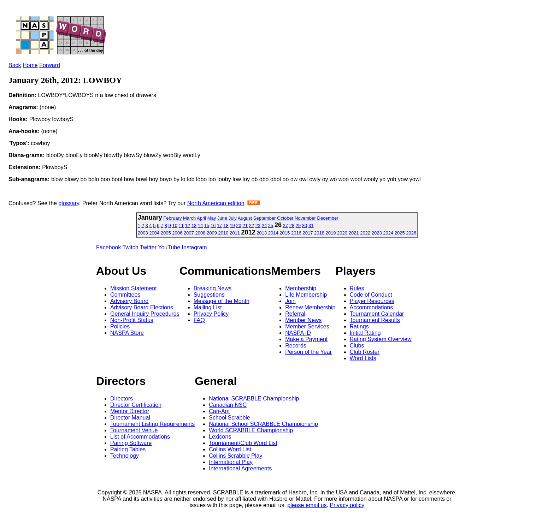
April (201, 218)
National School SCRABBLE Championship (263, 424)
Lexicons (220, 437)
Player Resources (372, 301)
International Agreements (240, 468)
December (327, 218)
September (264, 218)
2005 (166, 233)
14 (200, 225)
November (305, 218)
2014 (273, 233)
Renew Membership (310, 307)
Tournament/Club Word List (243, 443)
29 (298, 225)
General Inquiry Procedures (144, 314)
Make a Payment (306, 339)
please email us (306, 505)
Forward (49, 65)
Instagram (194, 247)
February (172, 218)
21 (244, 225)
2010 (223, 233)
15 (206, 225)
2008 (200, 233)
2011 (235, 233)
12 (187, 225)
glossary (68, 203)
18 (225, 225)
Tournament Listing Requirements (152, 424)
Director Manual (130, 418)
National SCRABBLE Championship (254, 399)
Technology (124, 456)
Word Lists (363, 358)
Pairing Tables (128, 449)
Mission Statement (133, 288)
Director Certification (135, 405)
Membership (300, 288)
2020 (342, 233)
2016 (296, 233)
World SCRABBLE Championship (251, 430)
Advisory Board (129, 301)
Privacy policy (347, 505)
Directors (121, 399)
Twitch (130, 247)
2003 (143, 233)
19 (232, 225)
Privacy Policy (211, 314)
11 (181, 225)
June (222, 218)
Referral (295, 314)
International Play (231, 462)
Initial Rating (365, 333)
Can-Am (219, 411)
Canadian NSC (228, 405)
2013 (262, 233)
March (189, 218)
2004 (154, 233)
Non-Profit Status (131, 320)
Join (290, 301)
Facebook (108, 247)
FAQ (199, 320)
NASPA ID (298, 333)
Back (14, 65)
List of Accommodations (140, 437)
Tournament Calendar (377, 314)
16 (213, 225)
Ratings (359, 326)
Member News (303, 320)
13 (193, 225)
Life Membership (306, 295)
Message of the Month (221, 301)
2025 (400, 233)
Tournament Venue (134, 430)
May (211, 218)
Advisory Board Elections (141, 307)
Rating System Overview (381, 339)
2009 (212, 233)
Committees (125, 295)
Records (295, 346)
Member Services (307, 326)
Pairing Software (131, 443)
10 (174, 225)
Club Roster (364, 352)
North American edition (215, 203)
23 (257, 225)
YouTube (169, 247)
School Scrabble (229, 418)
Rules (357, 288)
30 (304, 225)
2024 (388, 233)
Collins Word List (230, 449)
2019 (331, 233)
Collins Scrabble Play (235, 456)
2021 (354, 233)
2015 (284, 233)
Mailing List (208, 307)
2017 (307, 233)
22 (251, 225)
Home (30, 65)
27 (285, 225)
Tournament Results (375, 320)
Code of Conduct (371, 295)
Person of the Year (308, 352)
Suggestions (209, 295)
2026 (411, 233)
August (245, 218)
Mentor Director (129, 411)
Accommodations (371, 307)
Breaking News (213, 288)
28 (291, 225)
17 (219, 225)
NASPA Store (127, 333)
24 (264, 225)
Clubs (357, 346)
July (233, 218)
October (285, 218)
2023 (377, 233)
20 (238, 225)
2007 (189, 233)
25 (270, 225)
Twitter (148, 247)
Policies (120, 326)
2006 (177, 233)
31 (310, 225)
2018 (319, 233)
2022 (365, 233)
